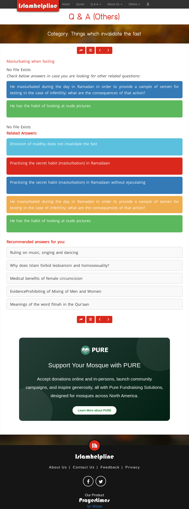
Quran (80, 4)
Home (66, 4)
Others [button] (134, 4)
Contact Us (84, 467)
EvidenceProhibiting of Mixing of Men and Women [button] (55, 291)
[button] (148, 4)
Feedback (110, 467)
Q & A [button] (96, 4)
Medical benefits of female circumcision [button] (46, 278)
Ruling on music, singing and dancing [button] (44, 252)
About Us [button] (114, 4)
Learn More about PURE (94, 410)
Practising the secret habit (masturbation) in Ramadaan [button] (60, 162)
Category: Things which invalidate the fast (94, 35)
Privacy (133, 467)
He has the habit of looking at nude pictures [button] (50, 105)
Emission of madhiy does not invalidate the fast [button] (53, 143)
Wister (94, 506)
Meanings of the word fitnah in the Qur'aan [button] (49, 304)
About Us (58, 467)
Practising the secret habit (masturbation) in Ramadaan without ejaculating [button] (77, 182)
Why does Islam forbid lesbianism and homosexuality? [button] (59, 265)
